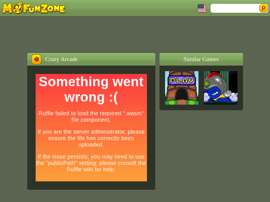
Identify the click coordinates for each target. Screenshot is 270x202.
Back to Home (36, 59)
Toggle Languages (202, 8)
